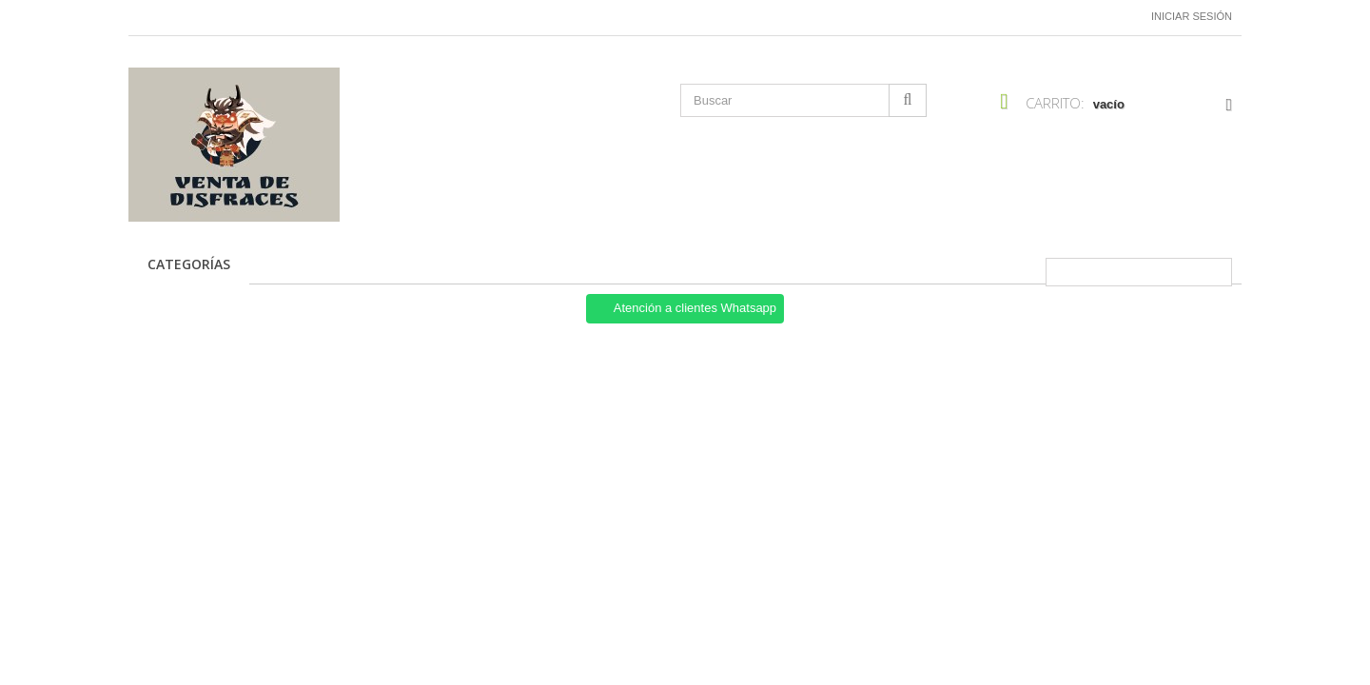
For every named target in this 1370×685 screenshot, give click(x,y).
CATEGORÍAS (188, 264)
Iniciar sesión (1191, 16)
